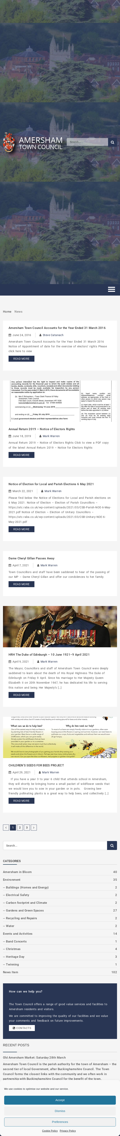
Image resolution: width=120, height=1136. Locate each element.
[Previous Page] (6, 828)
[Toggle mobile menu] (111, 290)
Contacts (22, 1028)
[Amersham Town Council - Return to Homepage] (35, 142)
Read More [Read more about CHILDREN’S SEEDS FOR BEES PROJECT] (21, 800)
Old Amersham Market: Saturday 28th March (34, 1057)
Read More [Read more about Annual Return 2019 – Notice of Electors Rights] (21, 455)
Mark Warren (51, 436)
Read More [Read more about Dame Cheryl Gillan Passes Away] (21, 584)
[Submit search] (112, 142)
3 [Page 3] (27, 827)
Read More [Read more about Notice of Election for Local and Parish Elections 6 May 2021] (21, 529)
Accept (60, 1100)
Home (7, 311)
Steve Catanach (53, 335)
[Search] (87, 142)
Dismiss (60, 1111)
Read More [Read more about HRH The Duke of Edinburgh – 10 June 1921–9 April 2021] (21, 695)
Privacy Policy (68, 1130)
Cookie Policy (50, 1130)
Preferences (60, 1121)
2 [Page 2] (20, 827)
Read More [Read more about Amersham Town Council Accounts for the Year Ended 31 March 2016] (21, 358)
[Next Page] (34, 828)
